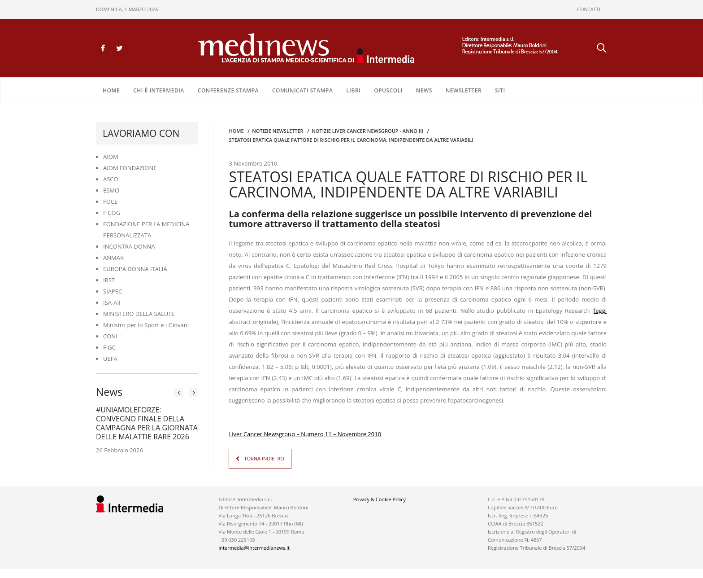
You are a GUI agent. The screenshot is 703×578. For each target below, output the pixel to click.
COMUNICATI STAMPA (302, 90)
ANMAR (113, 258)
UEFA (110, 359)
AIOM (110, 157)
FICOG (111, 213)
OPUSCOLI (388, 90)
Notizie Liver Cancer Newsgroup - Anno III (367, 130)
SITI (500, 90)
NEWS (424, 90)
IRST (109, 280)
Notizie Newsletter (277, 130)
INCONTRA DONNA (129, 246)
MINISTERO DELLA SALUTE (139, 314)
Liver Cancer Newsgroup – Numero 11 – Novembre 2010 (305, 434)
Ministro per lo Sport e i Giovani (146, 325)
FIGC (109, 347)
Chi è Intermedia (158, 90)
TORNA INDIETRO (264, 458)
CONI (110, 336)
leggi (600, 311)
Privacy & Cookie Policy (379, 499)
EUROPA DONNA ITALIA (135, 269)
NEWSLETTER (464, 90)
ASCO (110, 179)
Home (111, 90)
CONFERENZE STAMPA (228, 90)
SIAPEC (112, 291)
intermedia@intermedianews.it (254, 547)
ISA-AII (112, 302)
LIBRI (353, 90)
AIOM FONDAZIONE (130, 168)
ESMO (111, 190)
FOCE (110, 201)
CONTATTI (588, 9)
